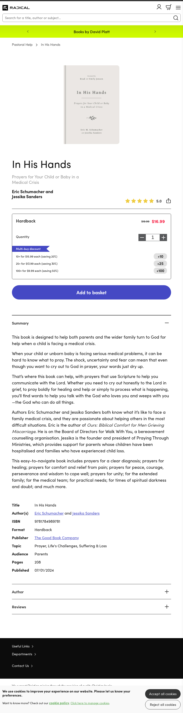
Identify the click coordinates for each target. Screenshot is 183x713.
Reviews (19, 606)
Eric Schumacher (28, 191)
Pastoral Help (22, 44)
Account (159, 6)
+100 (160, 270)
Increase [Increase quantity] (164, 237)
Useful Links (21, 646)
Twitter (151, 665)
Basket (169, 7)
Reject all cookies (163, 704)
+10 (160, 256)
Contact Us (20, 665)
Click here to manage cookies (90, 703)
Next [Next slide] (155, 31)
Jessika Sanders (27, 196)
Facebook (160, 665)
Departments (22, 654)
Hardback (26, 221)
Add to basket (91, 292)
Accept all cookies (163, 694)
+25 (160, 263)
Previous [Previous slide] (28, 31)
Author (18, 591)
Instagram (168, 665)
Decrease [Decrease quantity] (140, 237)
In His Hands (50, 44)
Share (168, 200)
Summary (20, 323)
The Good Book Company (57, 537)
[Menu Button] (178, 7)
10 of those (16, 8)
